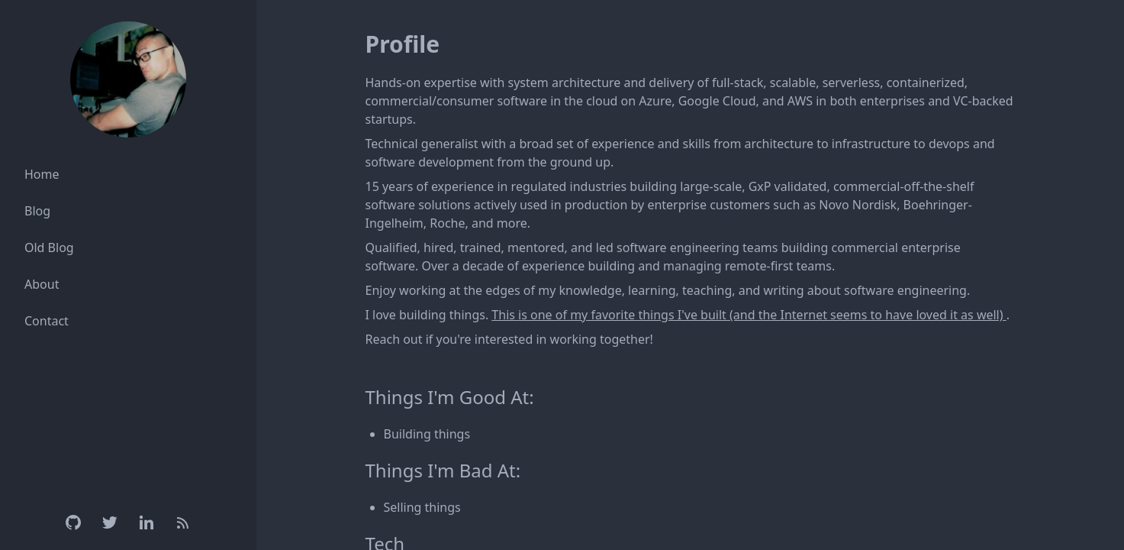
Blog (37, 210)
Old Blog (49, 247)
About (41, 284)
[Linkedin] (146, 522)
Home (42, 174)
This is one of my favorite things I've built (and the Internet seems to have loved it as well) (748, 314)
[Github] (73, 522)
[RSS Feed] (183, 522)
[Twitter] (110, 522)
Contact (46, 320)
